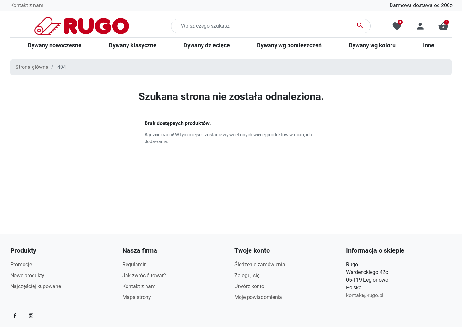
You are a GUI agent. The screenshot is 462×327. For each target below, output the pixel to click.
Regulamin (134, 264)
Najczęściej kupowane (35, 286)
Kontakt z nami (27, 5)
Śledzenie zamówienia (259, 264)
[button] (443, 26)
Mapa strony (136, 297)
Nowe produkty (27, 275)
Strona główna (32, 67)
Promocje (21, 264)
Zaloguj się (246, 275)
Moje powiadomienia (258, 297)
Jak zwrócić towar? (144, 275)
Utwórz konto (249, 286)
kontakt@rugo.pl (364, 295)
